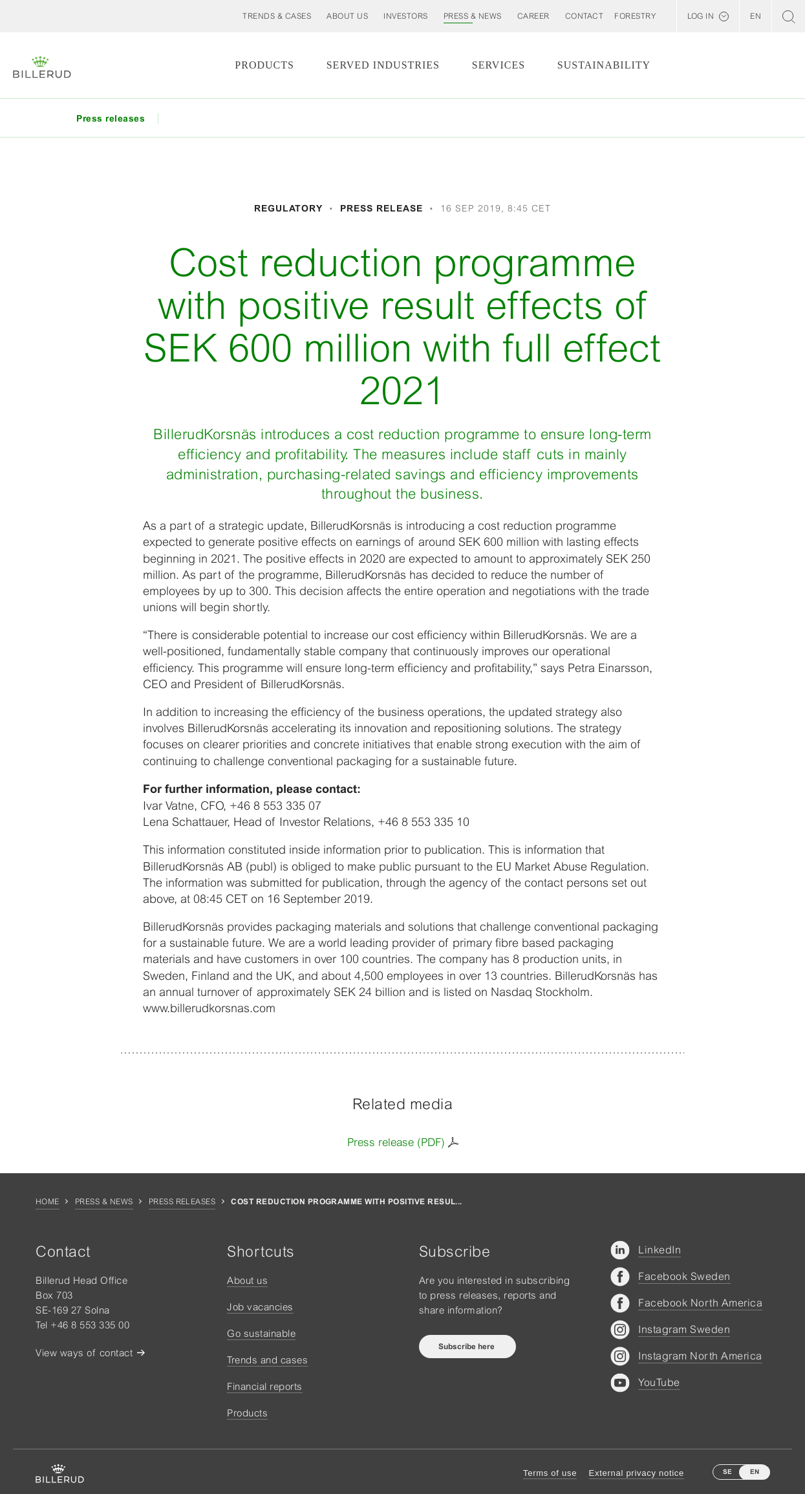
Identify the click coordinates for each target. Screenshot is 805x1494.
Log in (700, 16)
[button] (347, 16)
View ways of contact (84, 1352)
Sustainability (603, 65)
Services (498, 65)
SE (727, 1471)
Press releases (182, 1201)
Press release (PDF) (396, 1142)
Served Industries (383, 65)
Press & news (104, 1201)
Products (264, 65)
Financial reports (265, 1386)
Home (47, 1201)
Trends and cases (267, 1359)
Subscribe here (467, 1346)
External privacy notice (636, 1473)
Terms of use (550, 1473)
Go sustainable (261, 1333)
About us (247, 1280)
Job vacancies (260, 1306)
